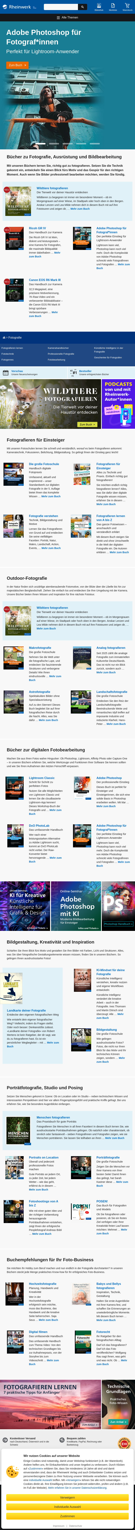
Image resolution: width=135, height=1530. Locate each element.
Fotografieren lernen (12, 348)
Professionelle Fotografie (61, 353)
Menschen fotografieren (53, 1117)
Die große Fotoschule (44, 464)
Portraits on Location (44, 1157)
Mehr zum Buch (80, 208)
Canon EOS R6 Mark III (45, 280)
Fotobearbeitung (56, 359)
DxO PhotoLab (39, 825)
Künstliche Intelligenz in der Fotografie (108, 350)
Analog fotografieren (110, 647)
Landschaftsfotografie (111, 691)
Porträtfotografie (108, 1157)
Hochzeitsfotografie (42, 1283)
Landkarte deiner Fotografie (26, 1010)
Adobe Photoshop (109, 778)
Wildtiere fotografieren (52, 188)
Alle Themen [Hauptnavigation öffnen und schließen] (70, 17)
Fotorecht (103, 1331)
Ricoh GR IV (37, 228)
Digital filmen (38, 1331)
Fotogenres (7, 359)
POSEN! (102, 1201)
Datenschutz (75, 1526)
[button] (40, 143)
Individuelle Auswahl (67, 1506)
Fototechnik (7, 353)
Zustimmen (35, 1468)
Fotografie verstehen (43, 516)
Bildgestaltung (106, 1029)
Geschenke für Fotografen (108, 357)
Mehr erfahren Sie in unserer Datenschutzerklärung (77, 1487)
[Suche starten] (82, 7)
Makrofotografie (40, 647)
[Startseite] (19, 7)
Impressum (58, 1526)
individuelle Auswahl (40, 1480)
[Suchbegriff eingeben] (61, 7)
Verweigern (73, 1480)
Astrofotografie (39, 691)
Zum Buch (15, 65)
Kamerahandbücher (58, 348)
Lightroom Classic (42, 778)
